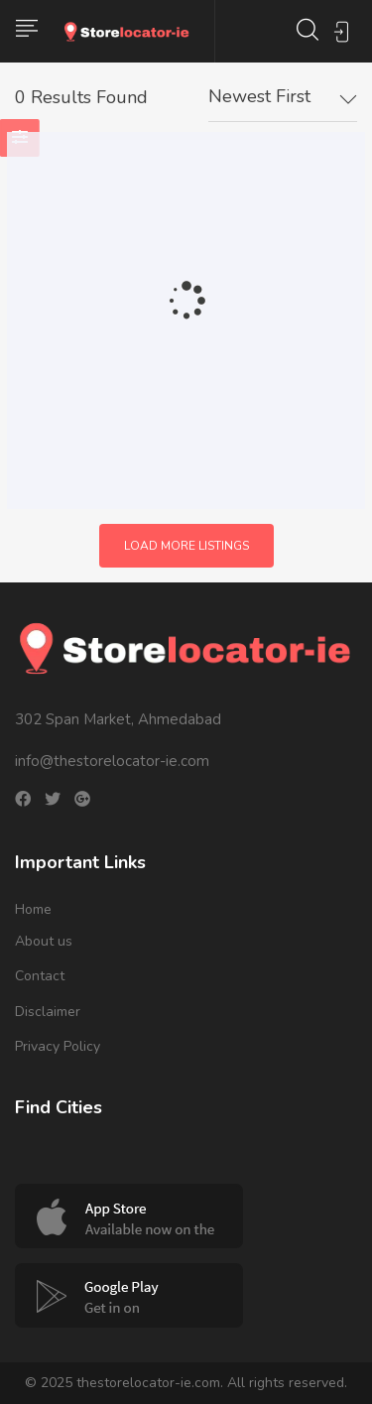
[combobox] (282, 97)
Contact (39, 975)
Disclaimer (47, 1011)
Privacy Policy (57, 1046)
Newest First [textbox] (259, 96)
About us (43, 941)
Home (33, 909)
